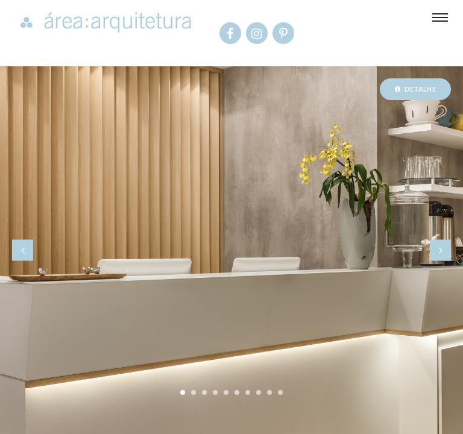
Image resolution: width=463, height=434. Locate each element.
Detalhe (415, 89)
